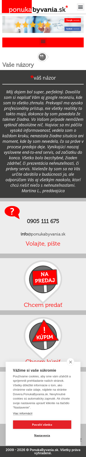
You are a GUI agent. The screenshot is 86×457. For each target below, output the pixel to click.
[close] (70, 362)
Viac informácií (22, 413)
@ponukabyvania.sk (43, 234)
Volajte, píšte (43, 243)
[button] (80, 7)
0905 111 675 (43, 221)
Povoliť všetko (42, 425)
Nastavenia (42, 435)
